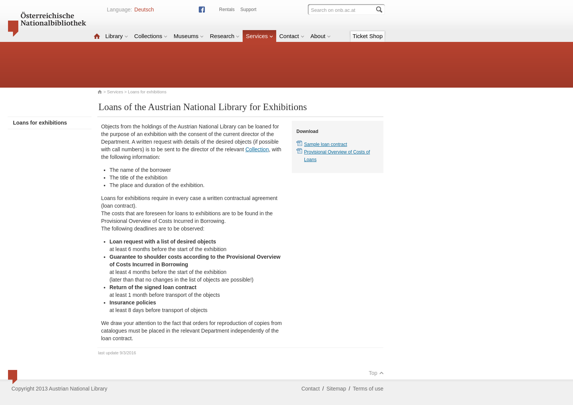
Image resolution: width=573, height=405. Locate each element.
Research (225, 36)
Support (248, 9)
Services (259, 36)
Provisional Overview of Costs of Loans (337, 155)
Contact (291, 36)
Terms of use (368, 389)
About (321, 36)
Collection (257, 149)
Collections (150, 36)
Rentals (227, 9)
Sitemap (336, 389)
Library (116, 36)
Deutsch (144, 9)
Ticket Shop (367, 36)
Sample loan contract (325, 144)
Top (376, 373)
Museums (189, 36)
